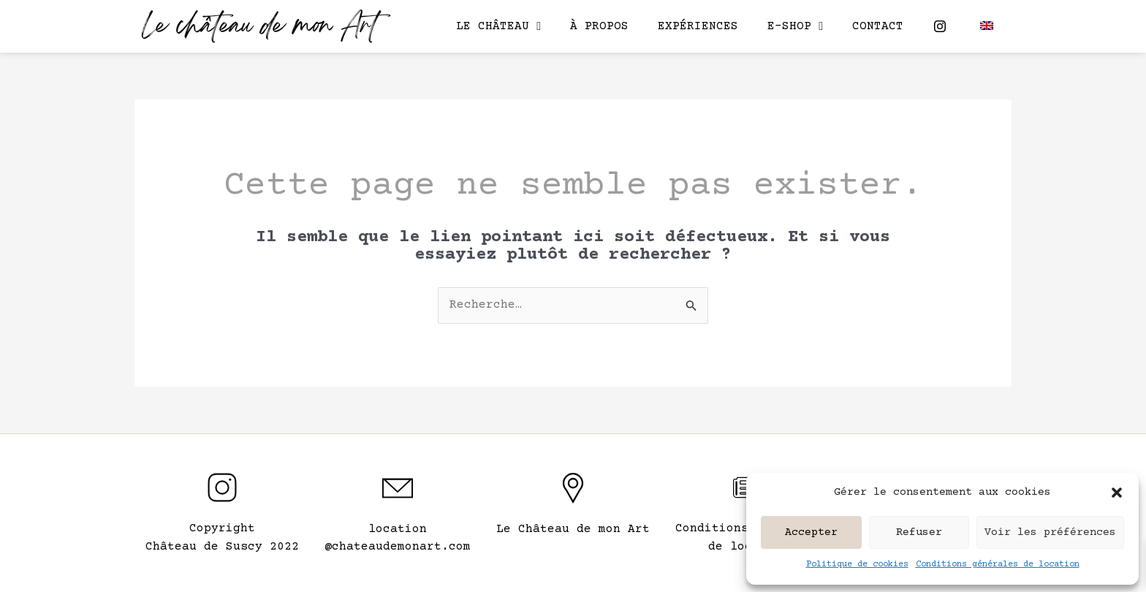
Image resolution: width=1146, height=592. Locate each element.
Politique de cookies (857, 564)
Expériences (698, 26)
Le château (498, 26)
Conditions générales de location (997, 564)
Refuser (919, 532)
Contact (877, 26)
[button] (1116, 492)
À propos (599, 26)
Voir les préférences (1050, 532)
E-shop (795, 26)
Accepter (811, 532)
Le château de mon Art (260, 27)
